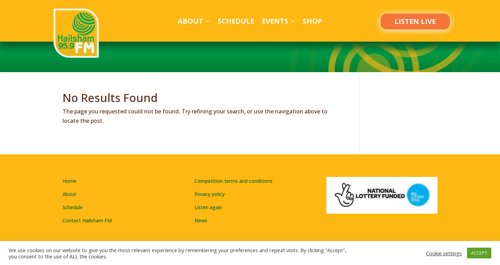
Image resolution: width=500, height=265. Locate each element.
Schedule (236, 22)
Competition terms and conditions (233, 181)
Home (69, 181)
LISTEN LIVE (415, 21)
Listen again (208, 207)
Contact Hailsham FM (87, 220)
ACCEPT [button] (479, 253)
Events (275, 22)
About (190, 22)
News (200, 220)
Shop (312, 22)
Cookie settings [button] (444, 253)
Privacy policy (209, 194)
